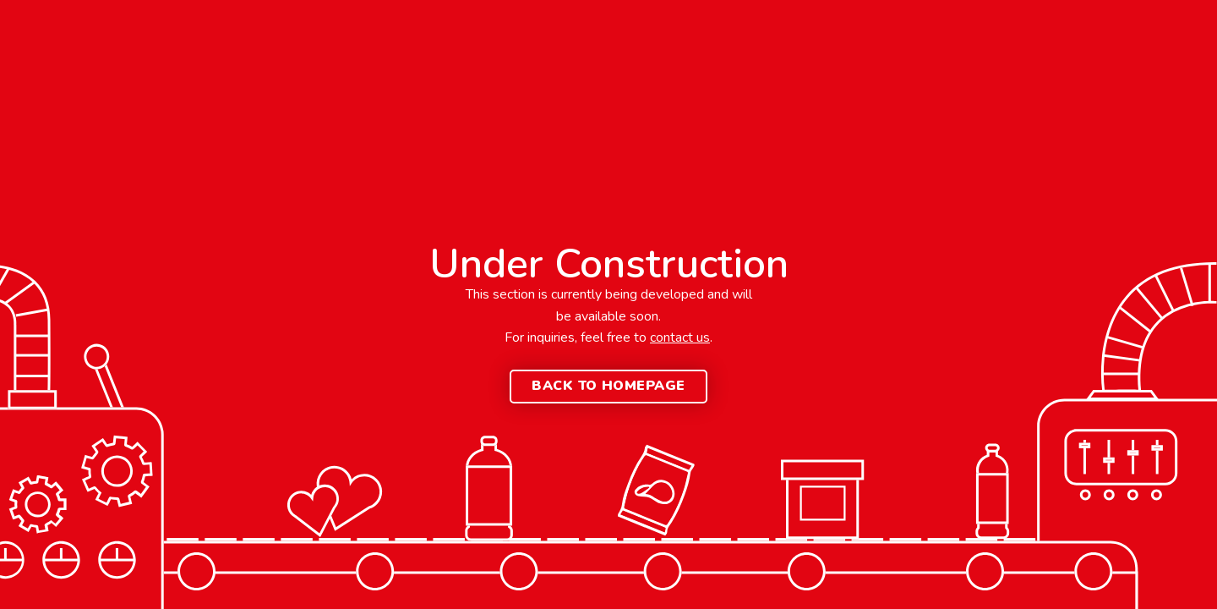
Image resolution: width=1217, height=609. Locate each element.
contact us (680, 337)
